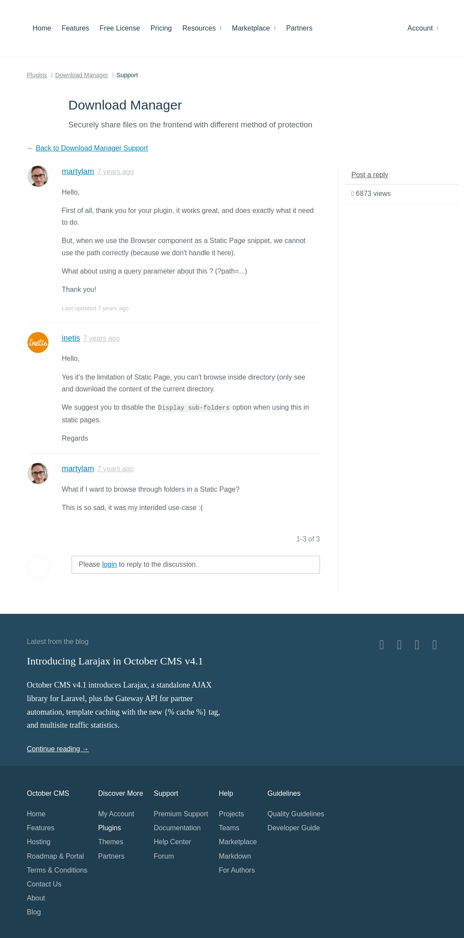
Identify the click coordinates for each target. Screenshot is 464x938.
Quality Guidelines (296, 814)
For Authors (237, 870)
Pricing (161, 28)
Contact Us (44, 884)
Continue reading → (58, 749)
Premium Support (181, 814)
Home (42, 28)
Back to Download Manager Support (92, 148)
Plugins (37, 75)
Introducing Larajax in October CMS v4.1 (115, 661)
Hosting (39, 842)
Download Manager (81, 75)
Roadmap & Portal (55, 856)
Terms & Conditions (57, 870)
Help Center (172, 842)
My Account (116, 814)
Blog (34, 912)
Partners (299, 28)
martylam (78, 171)
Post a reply (369, 174)
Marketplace (253, 28)
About (36, 898)
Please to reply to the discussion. (138, 564)
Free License (120, 28)
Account (423, 28)
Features (75, 28)
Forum (164, 856)
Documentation (177, 828)
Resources (202, 28)
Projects (231, 814)
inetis (71, 338)
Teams (229, 828)
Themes (111, 842)
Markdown (235, 856)
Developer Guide (294, 828)
